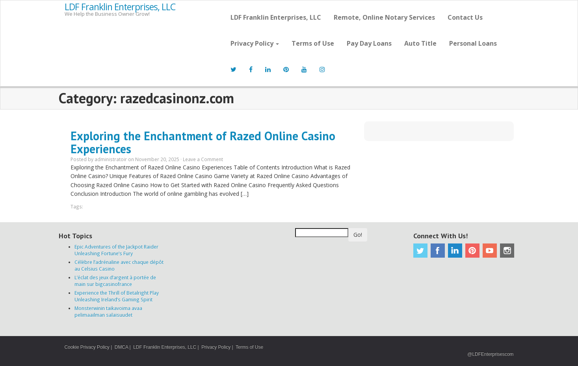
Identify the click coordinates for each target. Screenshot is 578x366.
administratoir (111, 159)
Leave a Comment (203, 159)
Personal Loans (473, 43)
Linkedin (455, 250)
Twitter (420, 250)
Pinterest (472, 250)
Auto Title (420, 43)
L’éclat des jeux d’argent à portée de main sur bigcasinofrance (115, 280)
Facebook (438, 250)
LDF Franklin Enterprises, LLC (120, 7)
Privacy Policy (254, 43)
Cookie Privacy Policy (87, 347)
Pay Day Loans (369, 43)
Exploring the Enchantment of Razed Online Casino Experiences (203, 142)
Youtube (490, 250)
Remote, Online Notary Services (384, 17)
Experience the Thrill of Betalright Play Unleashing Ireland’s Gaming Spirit (116, 296)
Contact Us (465, 17)
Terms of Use (313, 43)
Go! (357, 234)
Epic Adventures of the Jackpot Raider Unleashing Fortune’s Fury (116, 249)
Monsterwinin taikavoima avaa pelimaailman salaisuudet (108, 311)
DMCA (121, 347)
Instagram (507, 250)
